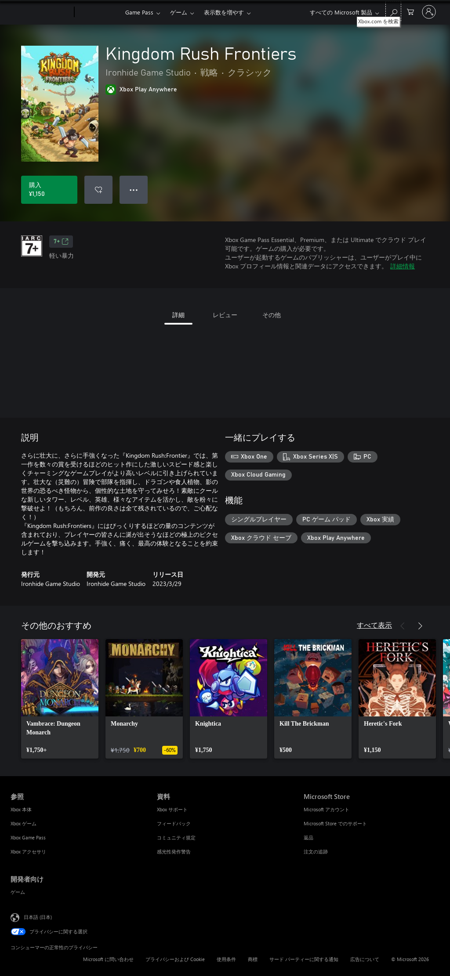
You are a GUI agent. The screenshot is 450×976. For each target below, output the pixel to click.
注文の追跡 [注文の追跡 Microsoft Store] (316, 851)
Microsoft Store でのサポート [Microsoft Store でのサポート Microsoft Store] (335, 823)
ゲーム (178, 12)
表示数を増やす (224, 12)
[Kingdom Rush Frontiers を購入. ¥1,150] (49, 190)
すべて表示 (374, 624)
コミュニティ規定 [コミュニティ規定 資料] (176, 837)
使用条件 (226, 959)
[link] (59, 699)
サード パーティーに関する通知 (303, 959)
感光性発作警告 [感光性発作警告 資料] (174, 851)
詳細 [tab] (178, 315)
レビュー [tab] (225, 315)
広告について (364, 959)
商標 (253, 959)
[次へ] (420, 626)
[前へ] (402, 626)
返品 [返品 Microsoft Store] (308, 837)
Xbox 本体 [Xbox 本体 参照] (21, 809)
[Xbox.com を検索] (393, 11)
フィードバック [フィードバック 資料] (174, 823)
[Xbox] (99, 12)
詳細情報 (402, 266)
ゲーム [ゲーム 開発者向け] (18, 892)
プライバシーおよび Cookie (175, 959)
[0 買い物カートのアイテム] (410, 11)
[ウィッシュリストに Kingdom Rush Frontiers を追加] (98, 190)
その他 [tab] (271, 315)
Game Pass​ (139, 12)
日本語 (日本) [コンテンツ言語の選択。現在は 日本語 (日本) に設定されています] (38, 917)
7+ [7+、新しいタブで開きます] (61, 241)
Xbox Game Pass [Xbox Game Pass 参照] (28, 837)
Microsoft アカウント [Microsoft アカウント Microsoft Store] (326, 809)
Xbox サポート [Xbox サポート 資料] (172, 809)
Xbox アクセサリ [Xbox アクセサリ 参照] (28, 851)
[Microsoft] (41, 12)
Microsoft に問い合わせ (108, 959)
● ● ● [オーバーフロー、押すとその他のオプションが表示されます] (134, 189)
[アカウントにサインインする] (428, 11)
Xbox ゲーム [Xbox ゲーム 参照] (23, 823)
